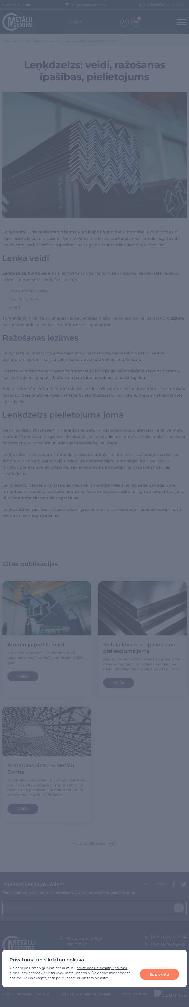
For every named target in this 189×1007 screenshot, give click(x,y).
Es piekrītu (159, 974)
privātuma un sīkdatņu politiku (101, 968)
